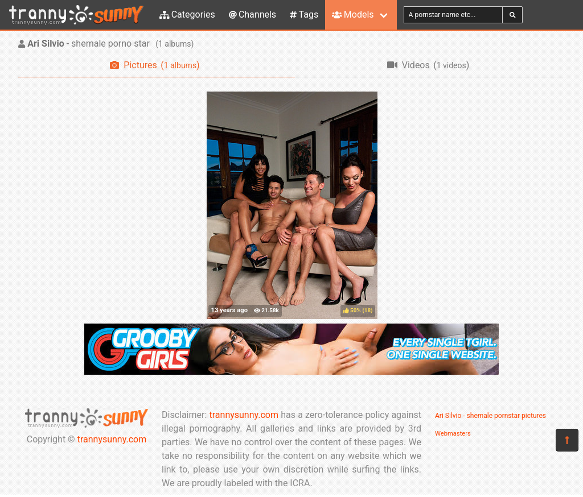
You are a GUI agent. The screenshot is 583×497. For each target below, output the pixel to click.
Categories (187, 14)
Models (352, 14)
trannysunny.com (112, 439)
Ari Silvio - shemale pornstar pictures (490, 416)
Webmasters (453, 433)
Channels (252, 14)
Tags (304, 14)
